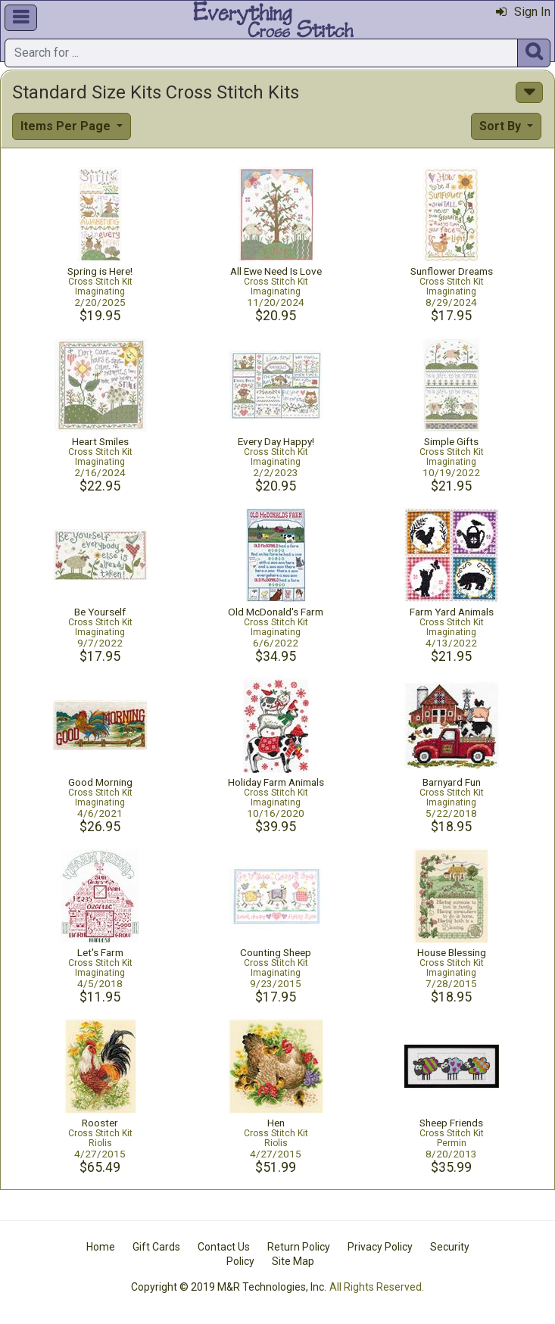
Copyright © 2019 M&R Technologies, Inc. (228, 1287)
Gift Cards (156, 1247)
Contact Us (224, 1247)
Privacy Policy (380, 1247)
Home (100, 1247)
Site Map (293, 1261)
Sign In (523, 12)
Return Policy (298, 1247)
